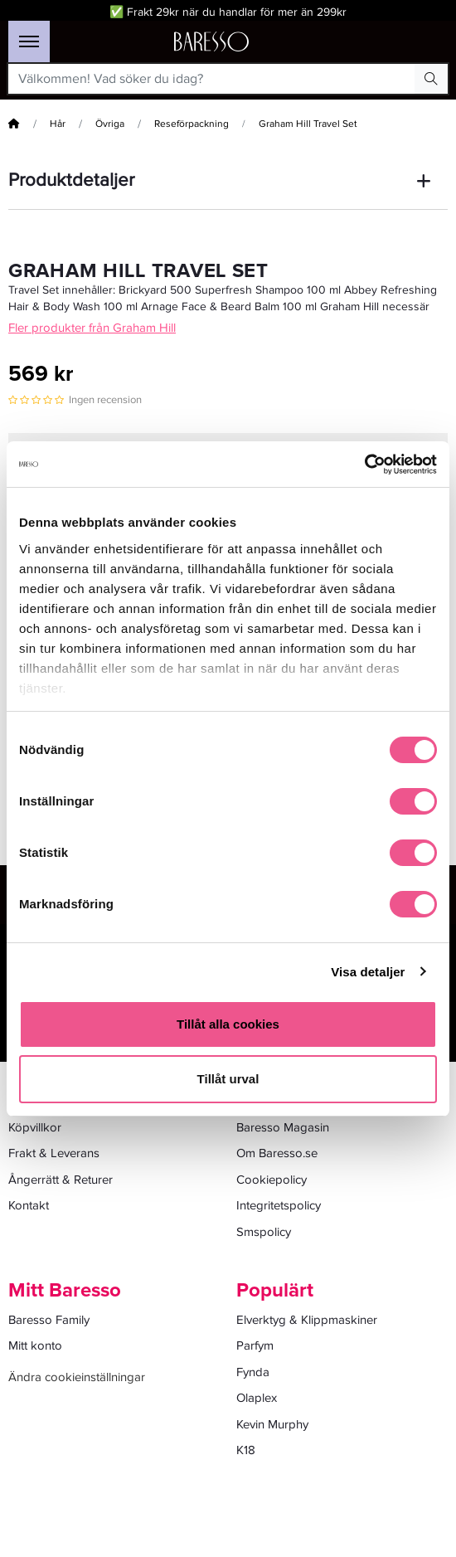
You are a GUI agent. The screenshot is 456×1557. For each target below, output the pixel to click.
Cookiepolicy (271, 1179)
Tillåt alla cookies (228, 1024)
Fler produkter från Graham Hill (92, 327)
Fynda (252, 1372)
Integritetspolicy (278, 1205)
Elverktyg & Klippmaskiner (306, 1319)
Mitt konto (35, 1345)
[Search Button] (431, 79)
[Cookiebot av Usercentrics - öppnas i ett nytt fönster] (364, 464)
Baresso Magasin (282, 1127)
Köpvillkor (34, 1127)
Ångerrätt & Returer (60, 1179)
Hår (57, 124)
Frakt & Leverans (53, 1153)
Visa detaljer (368, 972)
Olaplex (256, 1397)
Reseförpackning (191, 124)
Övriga (109, 124)
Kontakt (28, 1205)
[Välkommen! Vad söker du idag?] (211, 79)
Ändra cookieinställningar (76, 1377)
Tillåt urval (228, 1079)
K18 (245, 1450)
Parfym (255, 1345)
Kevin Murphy (272, 1424)
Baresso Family (49, 1319)
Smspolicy (263, 1231)
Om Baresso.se (277, 1153)
